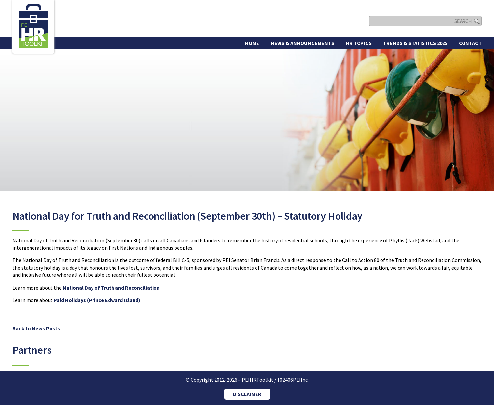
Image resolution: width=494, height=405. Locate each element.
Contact (470, 43)
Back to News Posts (36, 328)
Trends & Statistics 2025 (415, 43)
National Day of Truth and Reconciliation (111, 287)
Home (252, 43)
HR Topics (359, 43)
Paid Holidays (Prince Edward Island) (97, 300)
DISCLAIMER (247, 394)
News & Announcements (302, 43)
